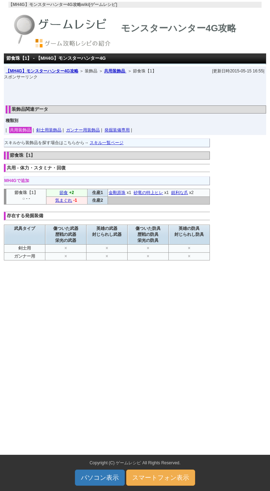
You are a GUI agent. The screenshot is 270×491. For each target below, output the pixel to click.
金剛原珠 (117, 192)
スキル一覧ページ (106, 142)
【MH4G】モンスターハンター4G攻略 (42, 71)
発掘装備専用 (117, 130)
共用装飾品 (115, 71)
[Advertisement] (135, 90)
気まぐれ (63, 200)
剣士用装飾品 (49, 130)
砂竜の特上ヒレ (148, 192)
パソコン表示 (100, 477)
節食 (63, 192)
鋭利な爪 (179, 192)
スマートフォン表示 (160, 477)
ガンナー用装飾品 (83, 130)
